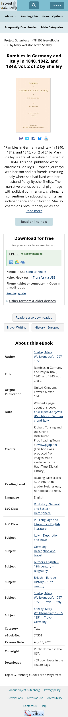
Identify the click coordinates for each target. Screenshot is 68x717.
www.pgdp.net (47, 445)
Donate (57, 5)
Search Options (52, 16)
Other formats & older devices (32, 301)
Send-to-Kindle (36, 272)
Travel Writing (16, 327)
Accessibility (54, 698)
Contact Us (29, 706)
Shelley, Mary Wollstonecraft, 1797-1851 (48, 356)
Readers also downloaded (34, 317)
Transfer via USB (44, 277)
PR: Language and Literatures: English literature (47, 524)
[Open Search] (34, 5)
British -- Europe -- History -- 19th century (46, 582)
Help (43, 706)
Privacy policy (52, 690)
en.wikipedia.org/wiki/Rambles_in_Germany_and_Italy (48, 416)
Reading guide (16, 293)
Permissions (15, 698)
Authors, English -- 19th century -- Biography (46, 566)
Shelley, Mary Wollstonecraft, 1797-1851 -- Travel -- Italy (48, 597)
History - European (48, 327)
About (11, 16)
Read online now (34, 222)
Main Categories (52, 27)
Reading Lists (30, 16)
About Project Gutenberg (24, 690)
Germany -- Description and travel (44, 551)
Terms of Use (35, 698)
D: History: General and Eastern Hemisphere (46, 508)
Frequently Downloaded (21, 27)
